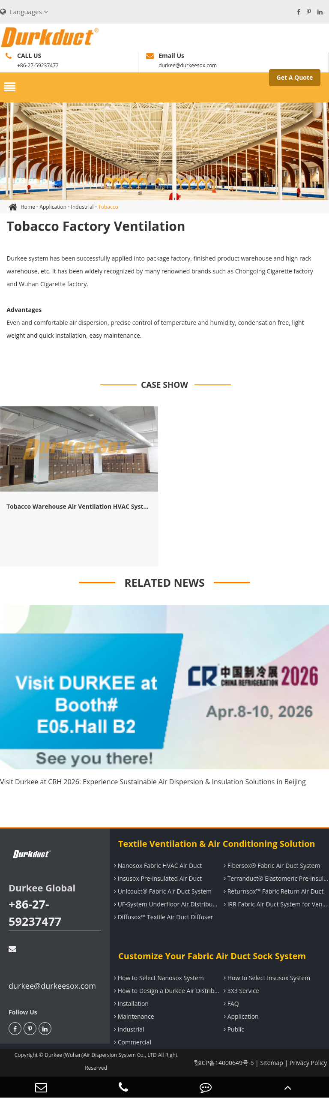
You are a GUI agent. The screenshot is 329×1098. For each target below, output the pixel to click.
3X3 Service (240, 991)
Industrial (82, 206)
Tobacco (108, 206)
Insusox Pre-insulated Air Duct (157, 878)
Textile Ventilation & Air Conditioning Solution (216, 843)
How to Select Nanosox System (158, 978)
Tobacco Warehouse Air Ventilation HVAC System (79, 506)
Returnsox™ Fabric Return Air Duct (272, 891)
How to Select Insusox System (265, 978)
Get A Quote (295, 77)
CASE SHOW (164, 384)
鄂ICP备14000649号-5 (224, 1063)
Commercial (131, 1042)
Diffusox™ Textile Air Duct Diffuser (162, 917)
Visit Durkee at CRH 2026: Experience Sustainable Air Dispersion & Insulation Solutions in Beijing (153, 781)
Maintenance (133, 1016)
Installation (130, 1003)
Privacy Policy (308, 1063)
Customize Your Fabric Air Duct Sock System (212, 956)
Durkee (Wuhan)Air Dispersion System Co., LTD (101, 1055)
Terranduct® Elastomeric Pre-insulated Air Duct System (275, 878)
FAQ (230, 1003)
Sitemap (271, 1063)
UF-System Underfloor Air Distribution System (165, 904)
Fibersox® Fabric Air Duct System (270, 865)
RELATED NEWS (164, 582)
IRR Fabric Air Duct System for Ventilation (275, 904)
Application (52, 206)
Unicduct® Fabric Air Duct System (162, 891)
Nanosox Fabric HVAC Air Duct (157, 865)
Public (232, 1029)
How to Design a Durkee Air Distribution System (165, 991)
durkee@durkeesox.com (52, 968)
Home (28, 206)
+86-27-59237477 (35, 912)
